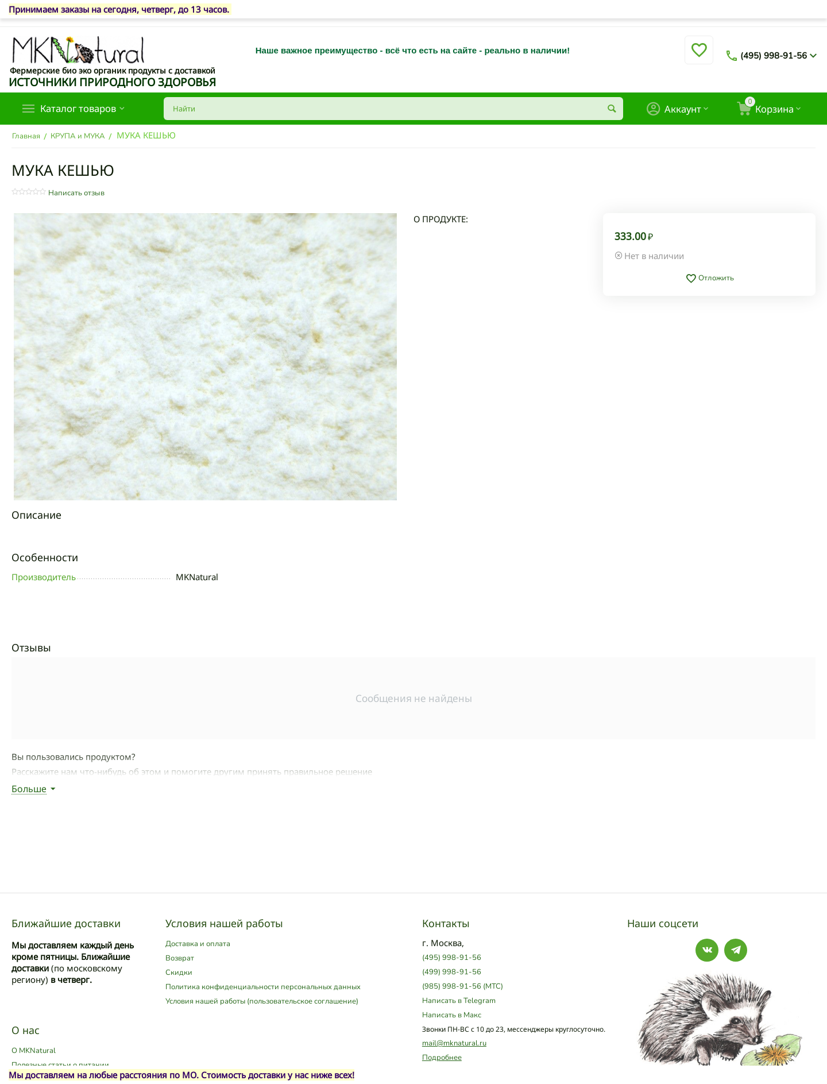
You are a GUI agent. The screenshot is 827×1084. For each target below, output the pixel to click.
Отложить (709, 278)
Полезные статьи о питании (60, 1065)
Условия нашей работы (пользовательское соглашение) (261, 1001)
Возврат (179, 958)
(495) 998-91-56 (773, 55)
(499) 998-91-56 (451, 972)
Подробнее (442, 1057)
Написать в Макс (451, 1015)
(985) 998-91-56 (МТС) (462, 986)
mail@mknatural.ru (454, 1043)
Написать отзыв (76, 193)
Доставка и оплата (197, 944)
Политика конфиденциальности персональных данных (263, 987)
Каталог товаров (81, 108)
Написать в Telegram (459, 1001)
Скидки (178, 972)
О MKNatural (33, 1051)
